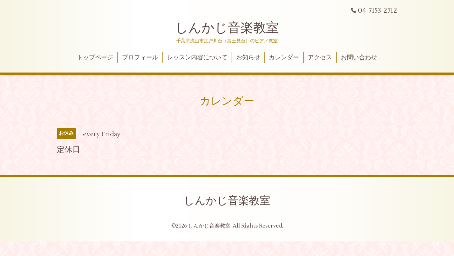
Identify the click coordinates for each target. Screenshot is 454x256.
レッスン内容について (197, 58)
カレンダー (284, 58)
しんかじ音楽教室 (227, 28)
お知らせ (248, 58)
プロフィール (140, 58)
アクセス (320, 58)
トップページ (95, 58)
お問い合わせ (359, 58)
